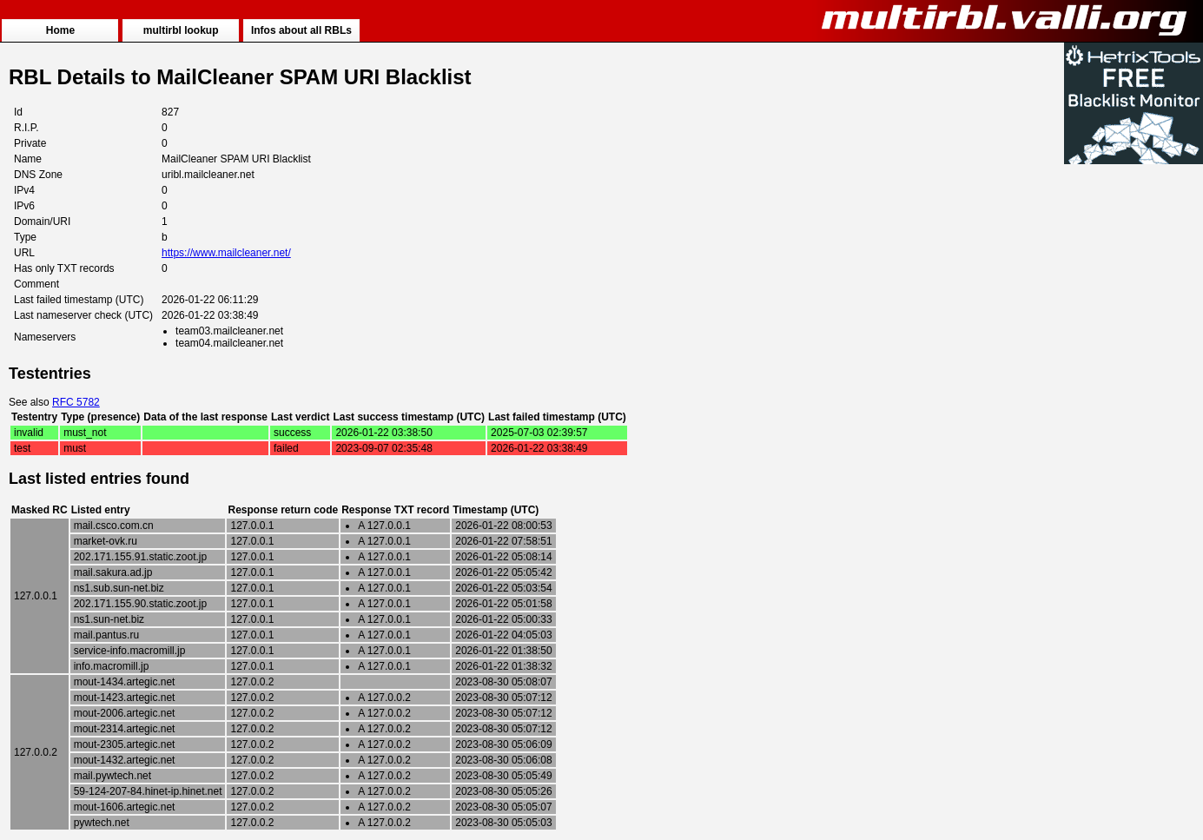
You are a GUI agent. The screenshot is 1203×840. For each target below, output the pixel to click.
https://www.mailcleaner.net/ (226, 253)
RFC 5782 (76, 402)
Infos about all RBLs (301, 30)
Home (60, 30)
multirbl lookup (181, 30)
